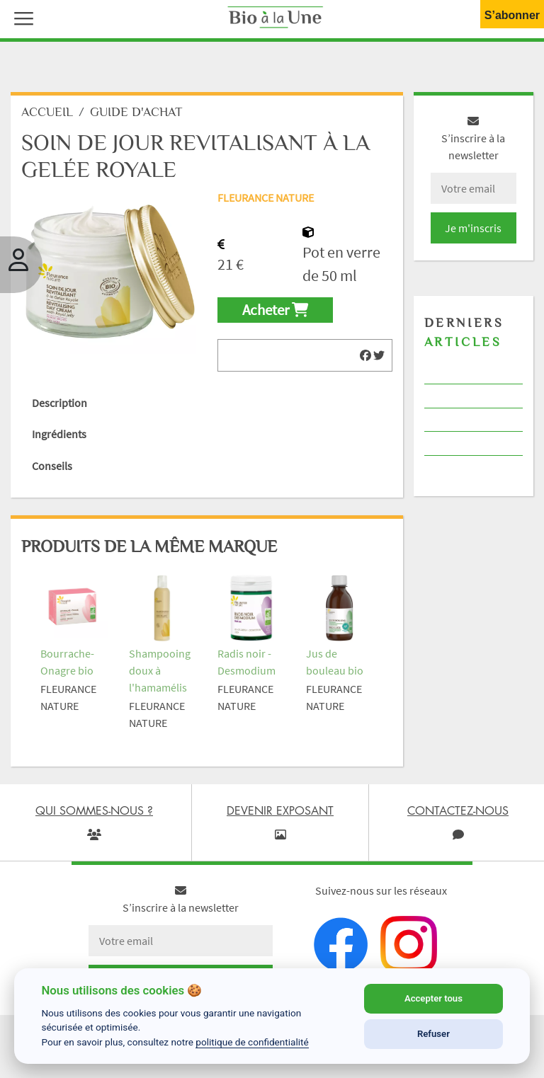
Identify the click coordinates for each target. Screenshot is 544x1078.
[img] (365, 355)
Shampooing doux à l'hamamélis (160, 670)
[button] (20, 17)
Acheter (275, 310)
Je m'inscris (473, 228)
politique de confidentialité (252, 1042)
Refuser (433, 1033)
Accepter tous (433, 998)
